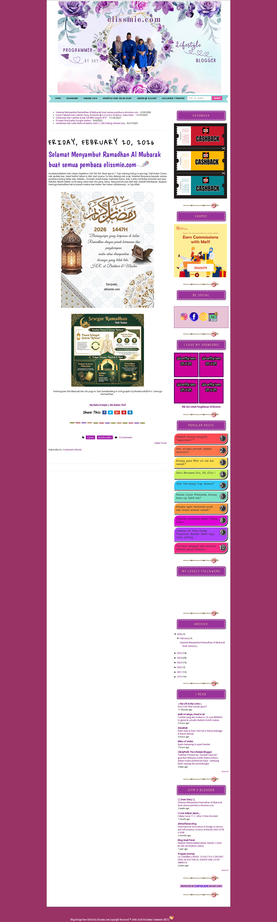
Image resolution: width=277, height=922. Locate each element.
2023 (179, 662)
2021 (179, 672)
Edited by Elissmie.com (98, 919)
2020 (179, 676)
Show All (225, 771)
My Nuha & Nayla (98, 405)
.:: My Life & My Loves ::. (190, 703)
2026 (179, 634)
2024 (179, 657)
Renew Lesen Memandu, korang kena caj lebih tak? (196, 496)
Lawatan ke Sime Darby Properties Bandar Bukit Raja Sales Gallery (195, 534)
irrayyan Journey (186, 853)
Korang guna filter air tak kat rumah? (195, 462)
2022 (179, 667)
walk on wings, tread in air (191, 714)
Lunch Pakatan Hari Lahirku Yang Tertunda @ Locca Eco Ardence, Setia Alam (95, 115)
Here (85, 919)
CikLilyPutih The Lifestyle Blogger (195, 752)
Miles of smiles (185, 741)
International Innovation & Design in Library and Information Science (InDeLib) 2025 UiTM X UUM (201, 829)
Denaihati (183, 728)
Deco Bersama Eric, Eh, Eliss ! (195, 473)
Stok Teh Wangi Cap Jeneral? (195, 484)
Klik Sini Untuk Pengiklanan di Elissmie (201, 406)
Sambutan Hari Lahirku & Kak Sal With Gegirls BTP (81, 117)
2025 (179, 653)
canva (90, 437)
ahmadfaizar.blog (187, 823)
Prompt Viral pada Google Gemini (73, 120)
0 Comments (125, 437)
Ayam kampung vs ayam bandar (194, 744)
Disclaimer (147, 919)
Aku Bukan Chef (118, 405)
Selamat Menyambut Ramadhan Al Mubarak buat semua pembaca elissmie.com (97, 112)
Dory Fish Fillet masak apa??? (192, 706)
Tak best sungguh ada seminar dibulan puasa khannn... (196, 548)
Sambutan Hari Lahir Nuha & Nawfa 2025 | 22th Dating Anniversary (90, 123)
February (184, 638)
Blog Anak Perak (186, 840)
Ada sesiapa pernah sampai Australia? (194, 450)
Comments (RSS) (161, 919)
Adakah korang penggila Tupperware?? (191, 438)
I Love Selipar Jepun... (189, 813)
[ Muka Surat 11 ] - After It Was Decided (198, 816)
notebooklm (104, 437)
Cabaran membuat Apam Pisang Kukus (196, 520)
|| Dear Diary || (186, 799)
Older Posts (160, 443)
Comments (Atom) (72, 449)
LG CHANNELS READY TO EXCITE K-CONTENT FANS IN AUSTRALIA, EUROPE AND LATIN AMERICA (201, 860)
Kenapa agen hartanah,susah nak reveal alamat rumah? (194, 508)
